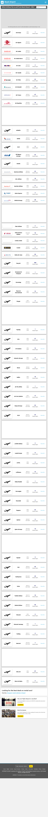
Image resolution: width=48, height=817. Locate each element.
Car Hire (11, 785)
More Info (43, 32)
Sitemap (43, 785)
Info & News (31, 785)
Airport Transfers (17, 785)
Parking (22, 785)
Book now (20, 732)
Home (5, 785)
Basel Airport (13, 2)
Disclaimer (36, 785)
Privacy (40, 785)
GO (31, 783)
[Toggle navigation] (45, 2)
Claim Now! (20, 721)
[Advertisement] (24, 18)
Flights (8, 785)
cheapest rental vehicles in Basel (16, 709)
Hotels (26, 785)
